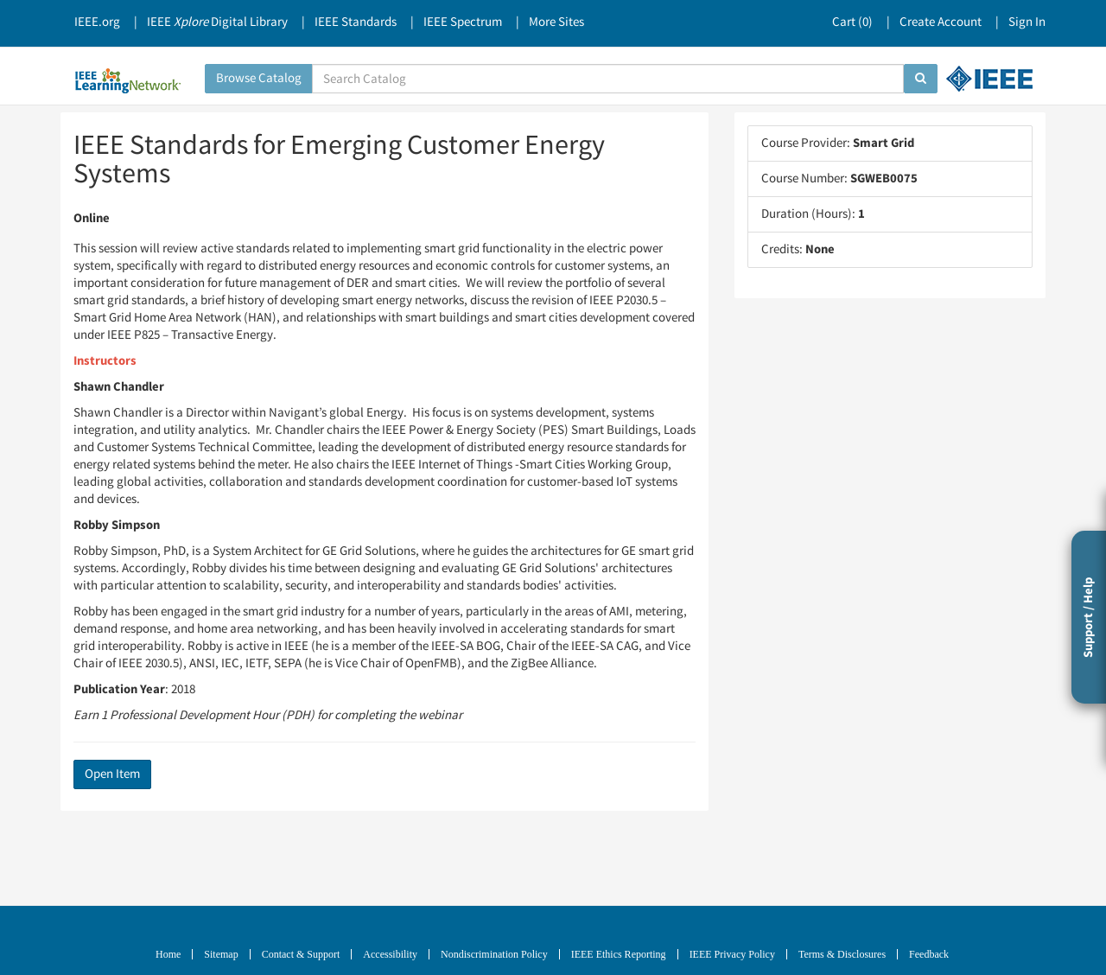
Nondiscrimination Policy (494, 954)
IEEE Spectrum (462, 22)
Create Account (940, 22)
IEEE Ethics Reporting (618, 954)
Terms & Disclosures (842, 954)
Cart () (852, 22)
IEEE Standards (356, 22)
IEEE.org (97, 22)
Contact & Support (301, 954)
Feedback (929, 954)
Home (168, 954)
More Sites (556, 22)
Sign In (1027, 22)
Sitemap (221, 954)
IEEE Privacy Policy (732, 954)
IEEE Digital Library (217, 22)
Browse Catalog (259, 78)
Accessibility (390, 954)
